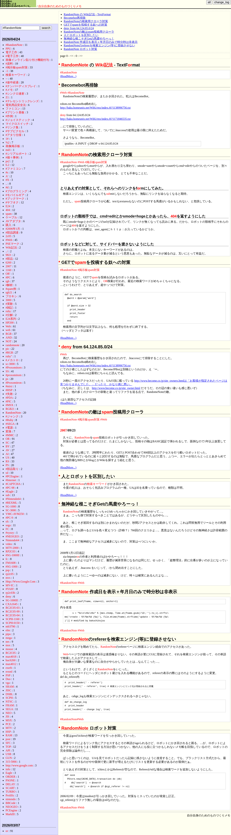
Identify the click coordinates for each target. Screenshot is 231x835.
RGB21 (10, 408)
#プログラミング (16, 191)
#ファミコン (13, 168)
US (7, 457)
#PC (8, 277)
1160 (8, 270)
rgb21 (9, 292)
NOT (9, 341)
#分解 (9, 315)
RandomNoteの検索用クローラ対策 (86, 21)
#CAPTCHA (13, 483)
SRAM (10, 686)
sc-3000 (10, 363)
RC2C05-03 (12, 607)
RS (7, 461)
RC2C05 (11, 652)
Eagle (9, 772)
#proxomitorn (13, 375)
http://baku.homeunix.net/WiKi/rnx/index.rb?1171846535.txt (95, 118)
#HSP (9, 390)
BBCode (11, 803)
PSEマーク (12, 243)
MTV (9, 727)
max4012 (11, 664)
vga (8, 682)
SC (7, 442)
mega (9, 637)
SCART (10, 788)
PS (7, 465)
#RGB (9, 352)
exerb (9, 667)
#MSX (9, 405)
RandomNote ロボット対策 (80, 49)
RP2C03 (10, 551)
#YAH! (10, 588)
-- (7, 78)
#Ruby (9, 420)
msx (8, 645)
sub (108, 193)
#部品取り (12, 468)
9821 (8, 254)
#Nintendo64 (13, 498)
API (8, 750)
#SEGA (10, 423)
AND (9, 337)
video (9, 544)
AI (7, 453)
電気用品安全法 (16, 104)
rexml (9, 671)
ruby (8, 311)
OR (105, 281)
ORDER (10, 776)
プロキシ (11, 296)
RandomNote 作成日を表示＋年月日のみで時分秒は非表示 (101, 41)
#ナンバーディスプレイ (21, 86)
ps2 (8, 161)
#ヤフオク (12, 202)
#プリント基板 (15, 112)
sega (8, 525)
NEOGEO (12, 806)
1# (7, 138)
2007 (63, 430)
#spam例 (11, 288)
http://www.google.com (19, 765)
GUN (9, 757)
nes (7, 641)
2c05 (8, 236)
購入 (8, 224)
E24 (8, 206)
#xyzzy (10, 532)
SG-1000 (11, 506)
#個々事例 (12, 157)
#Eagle (10, 491)
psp (8, 570)
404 (173, 216)
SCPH (9, 697)
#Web (63, 92)
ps (7, 378)
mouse (9, 649)
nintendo (11, 799)
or (130, 64)
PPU (8, 48)
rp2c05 (10, 573)
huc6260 (11, 660)
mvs (8, 577)
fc (7, 559)
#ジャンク (12, 416)
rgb (7, 281)
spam (78, 201)
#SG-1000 (12, 566)
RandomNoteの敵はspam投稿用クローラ (89, 31)
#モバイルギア (15, 195)
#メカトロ (12, 360)
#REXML (11, 502)
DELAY (10, 784)
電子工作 (11, 52)
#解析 (9, 285)
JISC (8, 690)
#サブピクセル (15, 131)
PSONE (10, 780)
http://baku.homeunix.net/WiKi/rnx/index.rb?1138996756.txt (95, 107)
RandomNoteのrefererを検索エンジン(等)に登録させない (99, 45)
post (8, 739)
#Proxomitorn (14, 367)
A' (7, 176)
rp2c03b (10, 592)
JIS (7, 716)
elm (8, 630)
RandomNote (74, 64)
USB (8, 754)
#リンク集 (12, 127)
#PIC (9, 401)
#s (7, 172)
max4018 (11, 656)
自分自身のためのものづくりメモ (60, 6)
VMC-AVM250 (15, 513)
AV (7, 450)
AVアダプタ (13, 221)
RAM (9, 735)
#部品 (9, 258)
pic (7, 348)
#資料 (9, 63)
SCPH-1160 (12, 619)
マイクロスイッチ (17, 123)
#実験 (9, 303)
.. (6, 183)
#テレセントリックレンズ (22, 101)
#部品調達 (12, 232)
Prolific (10, 795)
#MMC (10, 435)
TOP (8, 746)
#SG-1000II (12, 555)
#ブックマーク (15, 198)
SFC (8, 742)
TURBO (10, 791)
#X (7, 179)
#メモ (9, 89)
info (8, 769)
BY (8, 446)
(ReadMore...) (68, 76)
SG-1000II (12, 600)
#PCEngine (12, 476)
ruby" (9, 356)
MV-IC (10, 585)
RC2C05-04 (12, 615)
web (8, 330)
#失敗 (9, 393)
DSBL (9, 694)
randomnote (12, 345)
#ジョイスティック (18, 119)
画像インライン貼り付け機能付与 (27, 59)
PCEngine (11, 810)
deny (63, 115)
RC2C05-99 (12, 611)
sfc (7, 521)
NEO (9, 712)
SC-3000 (11, 510)
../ (7, 251)
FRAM (10, 705)
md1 (8, 149)
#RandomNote (68, 72)
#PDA (9, 397)
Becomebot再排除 (75, 17)
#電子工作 (12, 56)
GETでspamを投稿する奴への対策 (85, 24)
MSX (9, 720)
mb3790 (10, 626)
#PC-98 (10, 487)
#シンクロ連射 (15, 93)
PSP (8, 675)
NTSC (9, 701)
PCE (8, 724)
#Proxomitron (14, 382)
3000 (8, 300)
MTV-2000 (12, 547)
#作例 (9, 116)
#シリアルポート (16, 153)
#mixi (9, 386)
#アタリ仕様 (13, 134)
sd (7, 472)
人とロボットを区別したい (81, 35)
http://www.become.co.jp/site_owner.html (116, 388)
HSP (8, 731)
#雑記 (9, 307)
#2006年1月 (13, 228)
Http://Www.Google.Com (20, 581)
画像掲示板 (13, 146)
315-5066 (11, 761)
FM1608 (11, 562)
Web (65, 654)
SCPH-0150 (12, 622)
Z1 (7, 97)
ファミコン (13, 108)
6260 (8, 262)
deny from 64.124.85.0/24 (79, 28)
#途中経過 (12, 82)
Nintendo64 (12, 540)
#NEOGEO (12, 536)
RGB (9, 333)
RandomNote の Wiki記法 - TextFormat (87, 14)
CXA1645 (12, 604)
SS (7, 371)
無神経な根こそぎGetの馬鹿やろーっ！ (89, 38)
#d (7, 187)
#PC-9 (9, 517)
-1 (7, 71)
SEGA (9, 709)
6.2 (7, 164)
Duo (8, 679)
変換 (8, 431)
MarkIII (10, 814)
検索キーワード (97, 483)
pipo (8, 634)
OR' (8, 273)
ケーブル (11, 217)
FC (7, 529)
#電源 (9, 427)
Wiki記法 (104, 64)
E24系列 (11, 318)
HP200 (10, 322)
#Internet (11, 480)
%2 (7, 142)
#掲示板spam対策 (96, 162)
